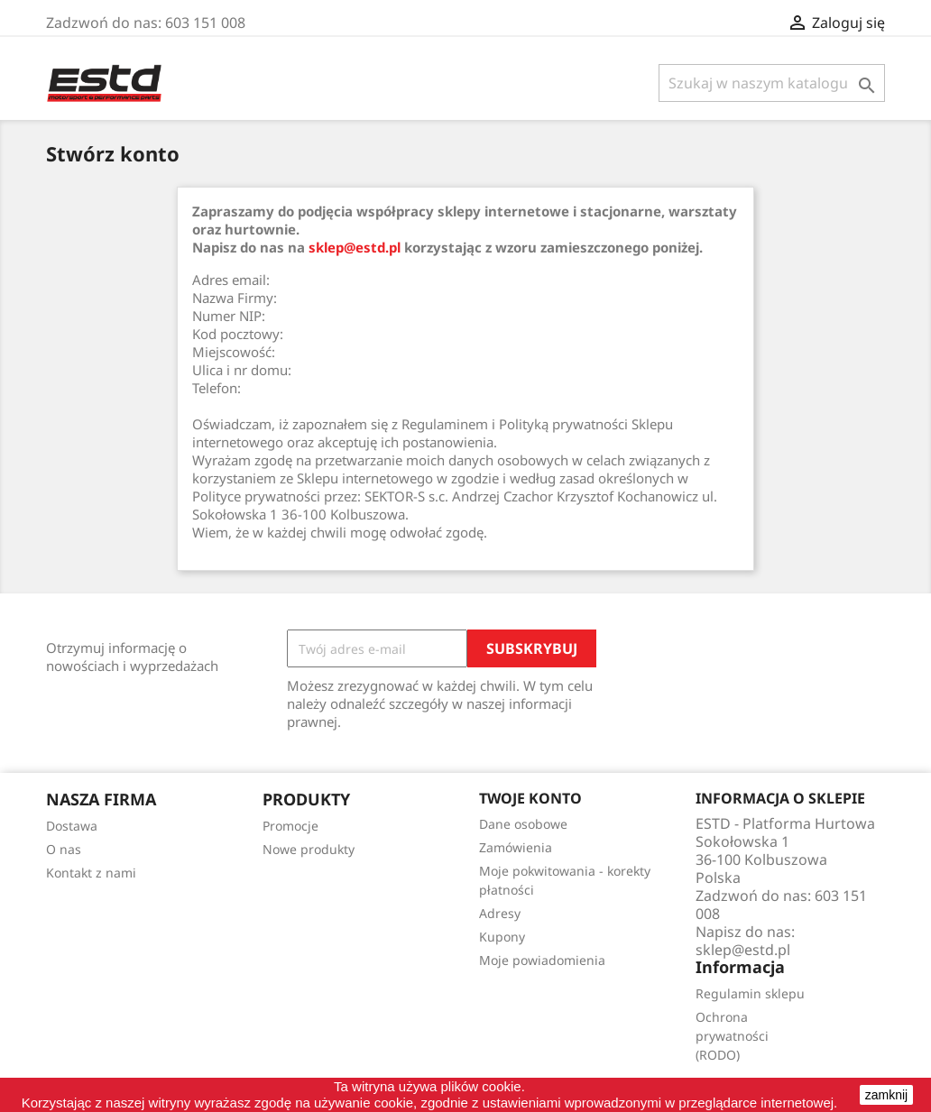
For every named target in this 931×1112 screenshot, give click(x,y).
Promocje (290, 825)
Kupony (502, 936)
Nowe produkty (309, 849)
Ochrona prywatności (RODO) (732, 1035)
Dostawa (71, 825)
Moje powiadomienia (542, 960)
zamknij (886, 1095)
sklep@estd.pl (355, 247)
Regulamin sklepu (750, 993)
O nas (63, 849)
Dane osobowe (523, 823)
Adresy (500, 913)
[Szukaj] (772, 83)
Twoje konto (530, 798)
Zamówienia (515, 847)
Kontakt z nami (91, 872)
